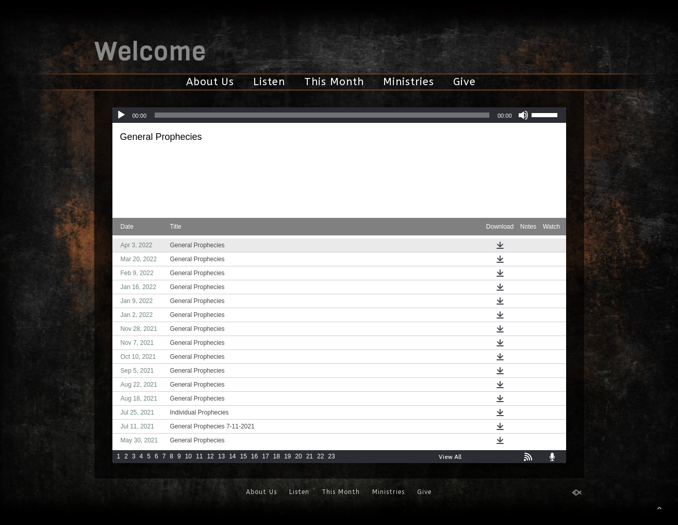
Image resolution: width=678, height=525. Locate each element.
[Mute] (523, 115)
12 (210, 456)
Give (464, 82)
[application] (339, 115)
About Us (210, 82)
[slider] (322, 115)
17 (265, 456)
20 (298, 456)
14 (232, 456)
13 (221, 456)
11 (199, 456)
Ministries (408, 82)
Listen (269, 82)
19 (287, 456)
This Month (334, 82)
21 (309, 456)
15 (243, 456)
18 (276, 456)
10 (188, 456)
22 (320, 456)
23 (331, 456)
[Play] (121, 115)
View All (450, 456)
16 (254, 456)
